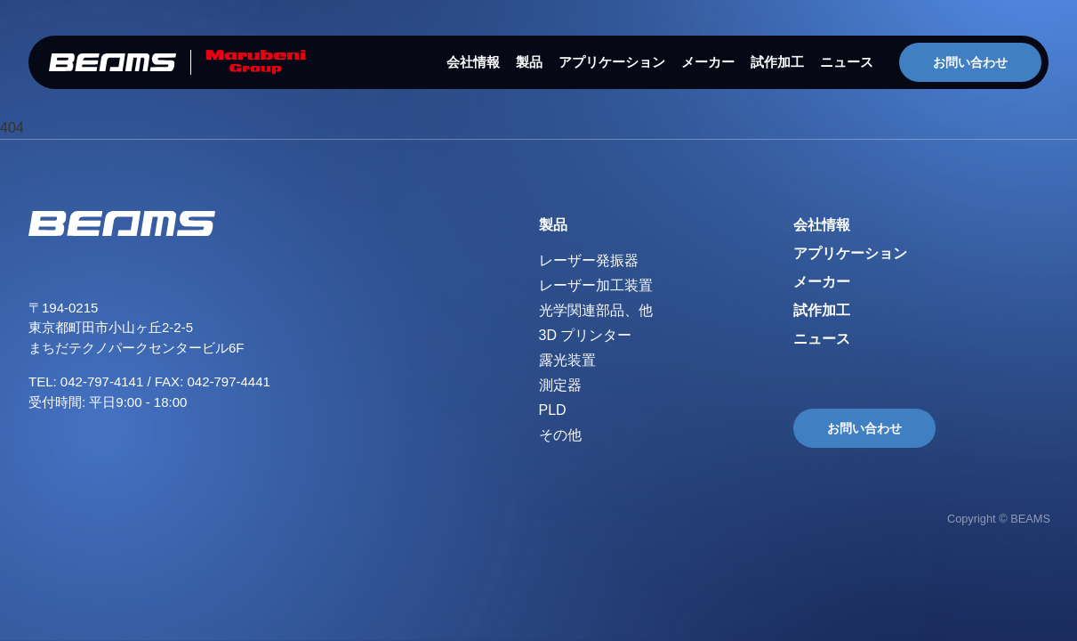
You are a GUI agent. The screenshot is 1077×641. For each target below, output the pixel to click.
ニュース (846, 61)
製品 (529, 61)
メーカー (708, 61)
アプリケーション (612, 61)
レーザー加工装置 (596, 285)
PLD (553, 410)
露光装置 (567, 360)
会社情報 (473, 61)
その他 (560, 434)
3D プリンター (585, 335)
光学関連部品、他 (596, 310)
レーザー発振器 (589, 260)
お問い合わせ (970, 62)
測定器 (560, 385)
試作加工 (777, 61)
